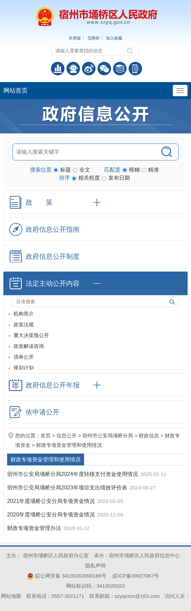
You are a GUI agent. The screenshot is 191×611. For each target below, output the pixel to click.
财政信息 (149, 435)
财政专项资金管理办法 (34, 528)
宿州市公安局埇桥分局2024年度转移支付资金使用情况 (73, 474)
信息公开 (66, 435)
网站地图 (11, 596)
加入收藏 (114, 38)
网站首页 (15, 90)
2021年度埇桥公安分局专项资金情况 (51, 501)
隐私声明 (95, 565)
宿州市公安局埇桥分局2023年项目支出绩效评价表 (68, 487)
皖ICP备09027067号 (136, 576)
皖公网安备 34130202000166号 (66, 576)
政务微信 (104, 68)
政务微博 (89, 68)
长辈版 (75, 38)
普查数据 (57, 68)
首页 (45, 435)
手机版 (135, 68)
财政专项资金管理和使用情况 (69, 445)
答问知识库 (120, 68)
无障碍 (93, 38)
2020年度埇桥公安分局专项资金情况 (51, 514)
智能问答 (73, 68)
